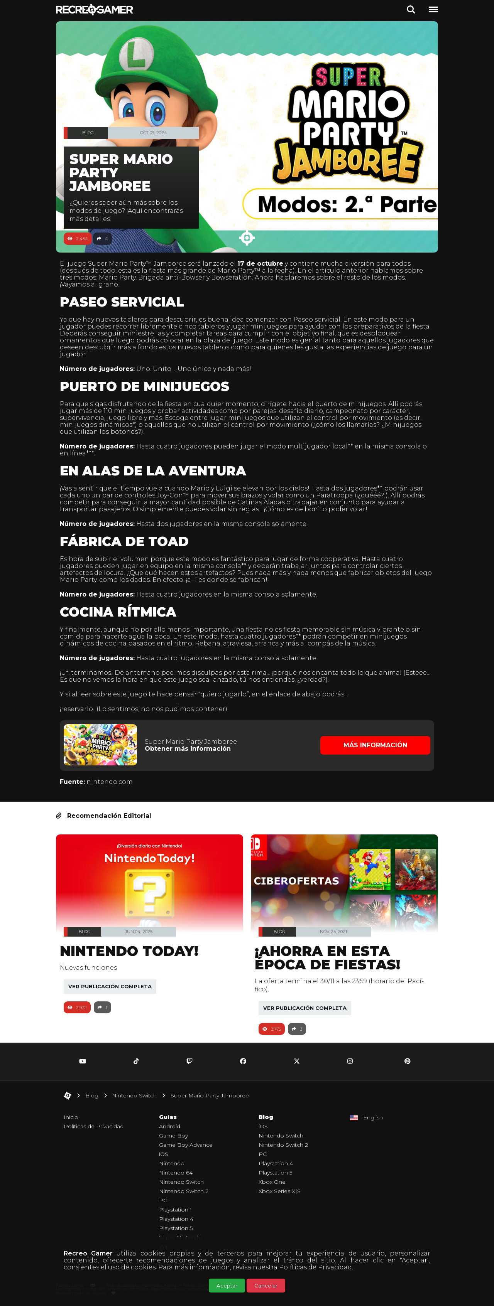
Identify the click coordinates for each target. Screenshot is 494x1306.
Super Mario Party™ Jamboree (141, 263)
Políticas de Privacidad (315, 1267)
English (373, 1116)
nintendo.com (113, 781)
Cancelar (265, 1285)
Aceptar (227, 1285)
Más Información (372, 744)
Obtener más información (190, 748)
